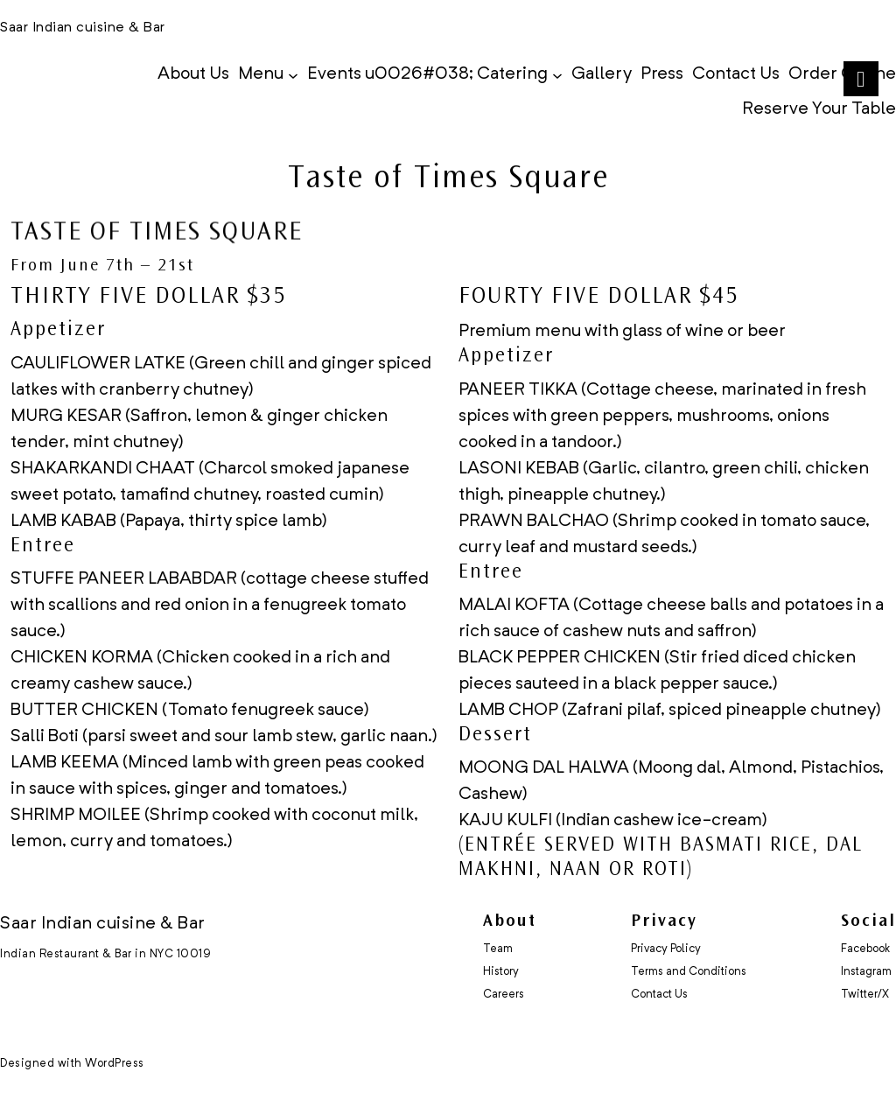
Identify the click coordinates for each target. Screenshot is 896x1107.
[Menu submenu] (293, 74)
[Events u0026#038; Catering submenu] (557, 74)
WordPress (114, 1063)
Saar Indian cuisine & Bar (82, 28)
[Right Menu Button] (860, 79)
